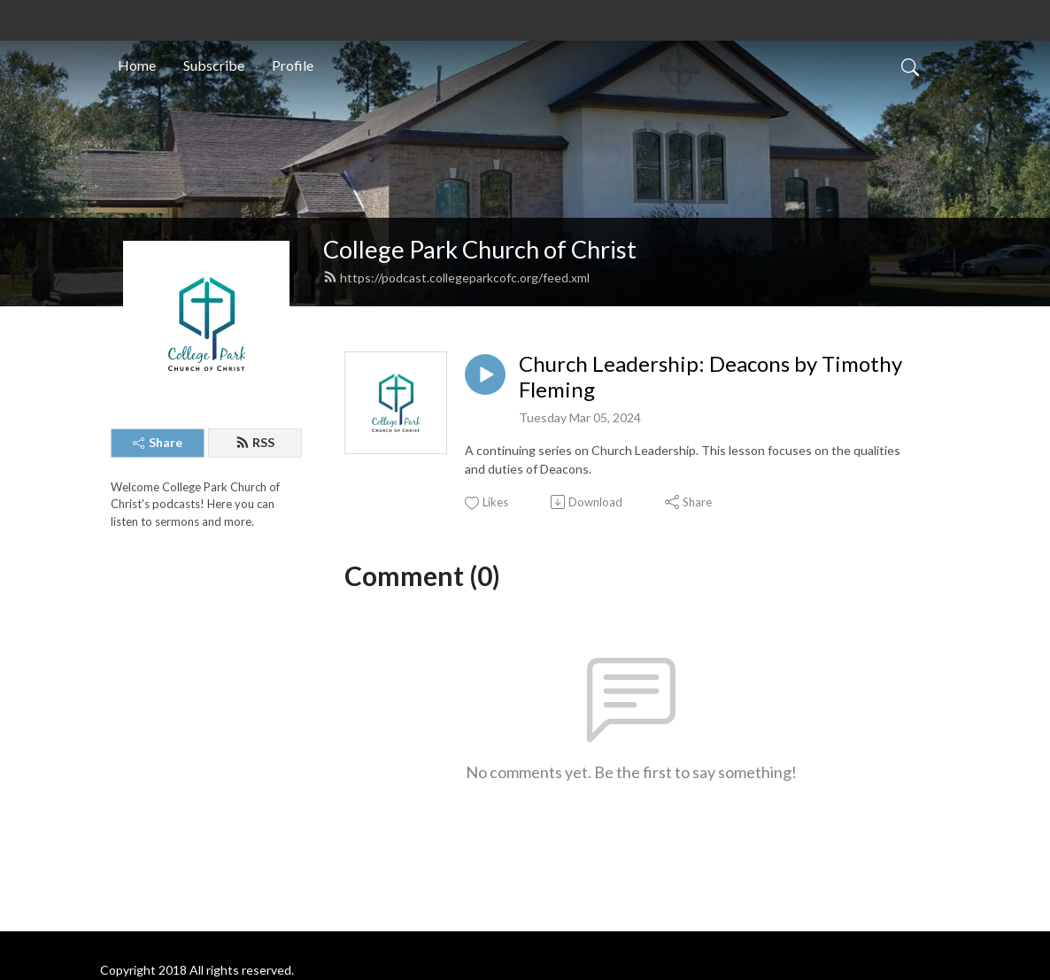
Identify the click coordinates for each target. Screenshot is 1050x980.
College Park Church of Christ (480, 249)
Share (157, 442)
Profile (292, 65)
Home (137, 65)
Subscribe (213, 65)
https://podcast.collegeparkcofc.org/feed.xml (456, 277)
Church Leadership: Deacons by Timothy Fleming (710, 376)
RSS (254, 442)
